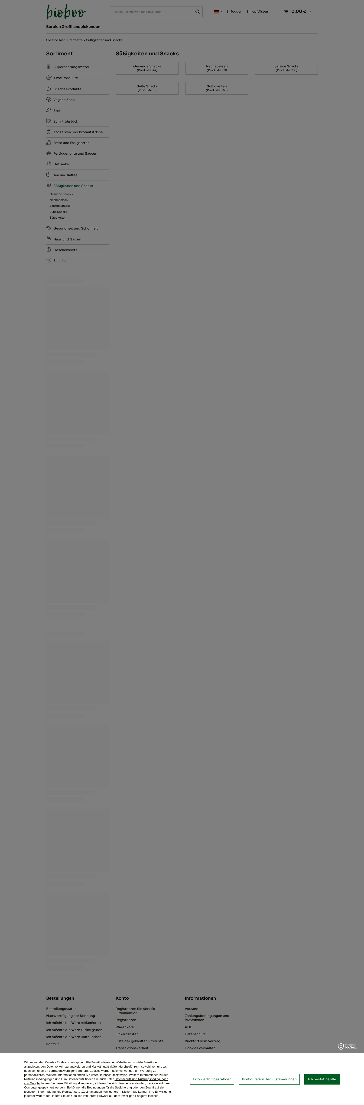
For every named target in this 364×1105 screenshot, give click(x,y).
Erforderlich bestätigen (212, 1079)
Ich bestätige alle (322, 1079)
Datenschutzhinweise (113, 1075)
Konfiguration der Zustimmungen (269, 1079)
